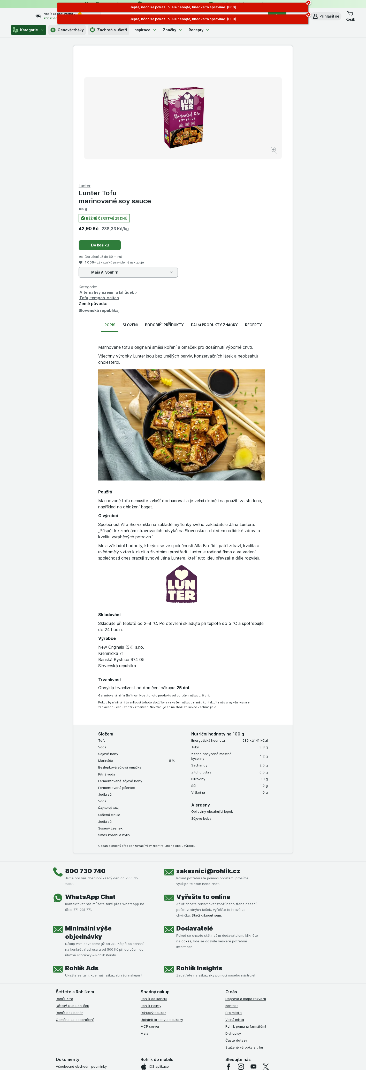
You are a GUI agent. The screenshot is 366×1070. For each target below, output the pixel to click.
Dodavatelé (194, 804)
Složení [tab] (130, 200)
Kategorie (28, 30)
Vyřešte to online (203, 772)
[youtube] (253, 942)
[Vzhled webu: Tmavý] (207, 1060)
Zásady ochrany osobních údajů (82, 977)
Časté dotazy (236, 916)
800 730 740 (85, 746)
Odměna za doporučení (75, 895)
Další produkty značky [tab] (214, 200)
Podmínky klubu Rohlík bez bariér (82, 970)
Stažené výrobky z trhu (244, 923)
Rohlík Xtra (64, 874)
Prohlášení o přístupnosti (76, 1004)
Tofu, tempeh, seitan (208, 173)
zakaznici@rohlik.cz (208, 746)
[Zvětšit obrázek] (165, 134)
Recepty (199, 30)
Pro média (233, 888)
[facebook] (228, 942)
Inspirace (145, 30)
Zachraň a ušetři (108, 30)
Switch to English (191, 1038)
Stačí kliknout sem (206, 791)
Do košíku (209, 121)
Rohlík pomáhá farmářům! (245, 902)
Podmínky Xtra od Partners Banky (83, 956)
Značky (172, 30)
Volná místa (234, 895)
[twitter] (266, 942)
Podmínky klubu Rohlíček (75, 963)
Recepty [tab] (253, 200)
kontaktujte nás (214, 578)
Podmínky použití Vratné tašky (80, 984)
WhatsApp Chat (90, 772)
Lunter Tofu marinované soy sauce (224, 73)
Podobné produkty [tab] (164, 200)
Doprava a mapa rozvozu (245, 874)
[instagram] (241, 942)
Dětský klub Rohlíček (72, 881)
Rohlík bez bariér (69, 888)
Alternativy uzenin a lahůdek (216, 168)
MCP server (150, 902)
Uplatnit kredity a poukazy (162, 895)
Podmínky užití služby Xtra (77, 949)
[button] (325, 16)
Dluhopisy (233, 909)
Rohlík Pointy (151, 881)
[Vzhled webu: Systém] (159, 1060)
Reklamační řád (68, 991)
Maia (144, 909)
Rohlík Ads (81, 844)
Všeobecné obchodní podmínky (81, 942)
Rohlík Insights (199, 844)
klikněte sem (114, 1026)
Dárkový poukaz (153, 888)
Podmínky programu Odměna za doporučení (91, 997)
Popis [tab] (109, 200)
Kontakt (231, 881)
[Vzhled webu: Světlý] (183, 1060)
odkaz (186, 817)
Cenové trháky (67, 30)
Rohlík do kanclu (154, 874)
